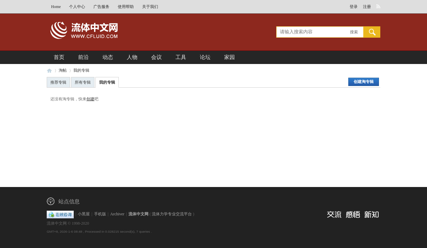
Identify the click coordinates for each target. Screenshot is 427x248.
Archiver (117, 214)
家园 (229, 57)
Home (56, 6)
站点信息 (69, 201)
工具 (180, 57)
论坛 (205, 57)
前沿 (83, 57)
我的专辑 (81, 70)
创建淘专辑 (364, 81)
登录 (354, 6)
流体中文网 (49, 70)
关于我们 (150, 6)
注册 (367, 6)
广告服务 (101, 6)
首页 (59, 57)
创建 (90, 99)
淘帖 (63, 70)
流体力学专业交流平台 (172, 214)
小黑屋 (84, 214)
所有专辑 (83, 82)
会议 (156, 57)
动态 (107, 57)
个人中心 (77, 6)
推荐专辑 (58, 82)
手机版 (100, 214)
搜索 (354, 32)
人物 (132, 57)
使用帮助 (126, 6)
